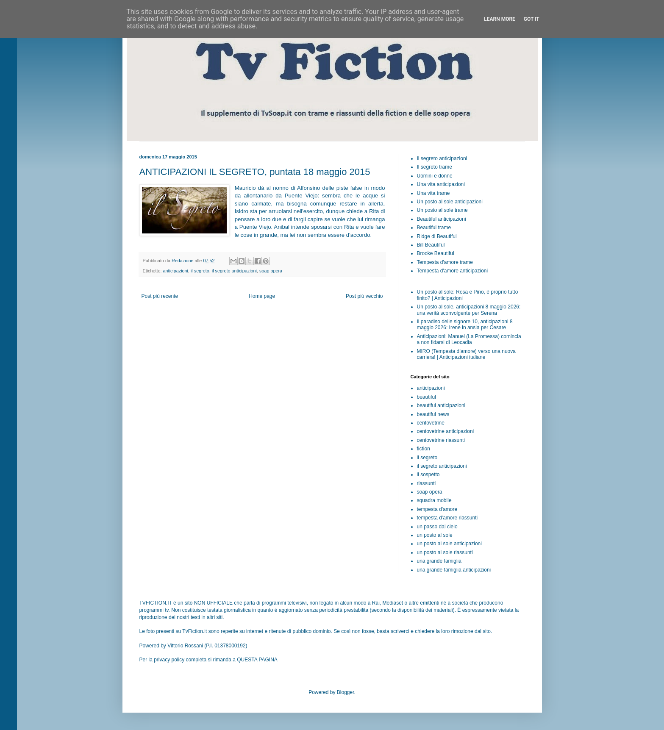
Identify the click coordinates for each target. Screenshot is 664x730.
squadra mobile (434, 500)
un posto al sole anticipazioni (449, 544)
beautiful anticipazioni (441, 405)
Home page (262, 296)
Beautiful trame (434, 227)
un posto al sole (435, 535)
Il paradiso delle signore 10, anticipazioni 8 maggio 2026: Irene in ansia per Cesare (465, 324)
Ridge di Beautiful (437, 236)
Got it (531, 19)
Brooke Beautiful (435, 253)
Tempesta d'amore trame (445, 262)
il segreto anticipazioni (234, 270)
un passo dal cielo (437, 527)
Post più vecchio (364, 296)
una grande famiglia (439, 561)
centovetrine (431, 423)
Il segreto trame (434, 167)
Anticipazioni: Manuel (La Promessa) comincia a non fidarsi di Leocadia (469, 339)
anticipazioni (175, 270)
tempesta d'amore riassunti (447, 518)
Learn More (499, 19)
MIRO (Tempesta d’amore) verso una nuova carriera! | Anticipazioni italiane (466, 354)
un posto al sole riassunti (445, 552)
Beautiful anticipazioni (441, 219)
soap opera (270, 270)
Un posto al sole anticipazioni (450, 202)
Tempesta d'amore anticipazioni (452, 271)
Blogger (345, 692)
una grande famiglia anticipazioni (454, 570)
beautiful (426, 397)
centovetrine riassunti (441, 440)
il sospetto (428, 474)
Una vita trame (433, 193)
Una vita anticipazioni (441, 184)
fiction (423, 449)
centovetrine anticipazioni (445, 431)
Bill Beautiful (431, 245)
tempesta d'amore (437, 509)
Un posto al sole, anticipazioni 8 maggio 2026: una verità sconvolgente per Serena (469, 310)
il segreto (200, 270)
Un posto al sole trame (442, 210)
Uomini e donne (435, 176)
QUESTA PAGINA (257, 660)
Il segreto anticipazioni (442, 158)
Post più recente (160, 296)
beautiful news (433, 414)
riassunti (426, 483)
